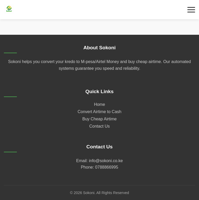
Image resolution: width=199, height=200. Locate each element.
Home (99, 104)
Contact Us (99, 126)
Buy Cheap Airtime (99, 119)
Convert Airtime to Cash (100, 111)
